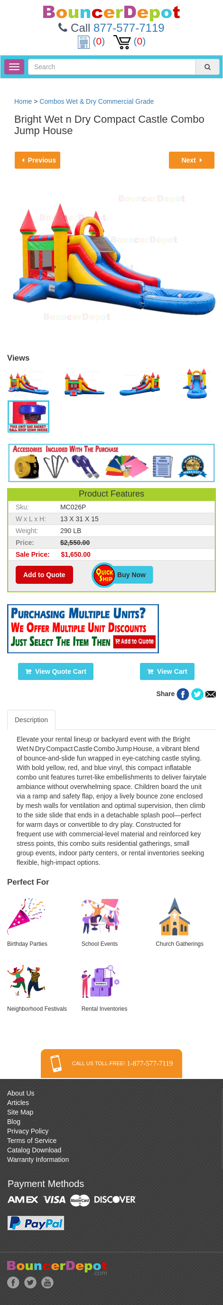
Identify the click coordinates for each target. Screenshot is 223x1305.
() (92, 41)
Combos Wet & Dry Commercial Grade (96, 101)
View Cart (167, 671)
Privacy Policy (27, 1131)
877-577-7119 (128, 27)
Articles (18, 1102)
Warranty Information (38, 1159)
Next (191, 160)
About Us (21, 1093)
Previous (39, 160)
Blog (13, 1121)
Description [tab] (31, 720)
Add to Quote (44, 575)
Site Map (20, 1112)
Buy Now (126, 575)
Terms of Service (31, 1140)
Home (23, 101)
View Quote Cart (55, 671)
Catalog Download (34, 1150)
